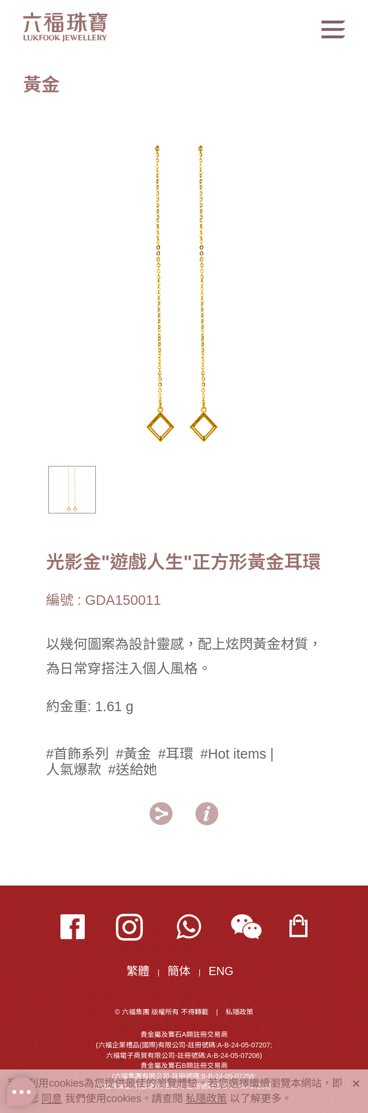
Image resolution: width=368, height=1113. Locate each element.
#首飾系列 (77, 753)
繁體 (138, 971)
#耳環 (176, 753)
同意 (51, 1098)
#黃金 (133, 753)
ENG (220, 971)
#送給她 (132, 769)
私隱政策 (239, 1012)
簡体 (179, 971)
